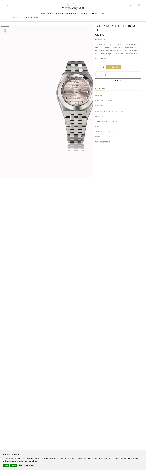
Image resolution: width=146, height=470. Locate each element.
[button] (7, 6)
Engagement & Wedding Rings (66, 13)
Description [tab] (100, 88)
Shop (50, 13)
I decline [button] (13, 465)
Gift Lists (93, 13)
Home (43, 13)
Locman (103, 58)
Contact (102, 13)
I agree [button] (6, 465)
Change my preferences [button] (25, 465)
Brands (83, 13)
